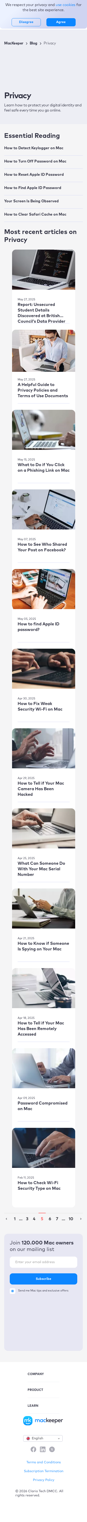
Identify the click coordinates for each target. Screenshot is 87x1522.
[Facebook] (33, 1450)
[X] (52, 1450)
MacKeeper (13, 43)
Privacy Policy (43, 1480)
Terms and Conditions (43, 1462)
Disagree (26, 22)
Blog (33, 43)
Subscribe (43, 1279)
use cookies (66, 5)
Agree (61, 22)
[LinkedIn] (42, 1450)
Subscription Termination (43, 1471)
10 (71, 1219)
